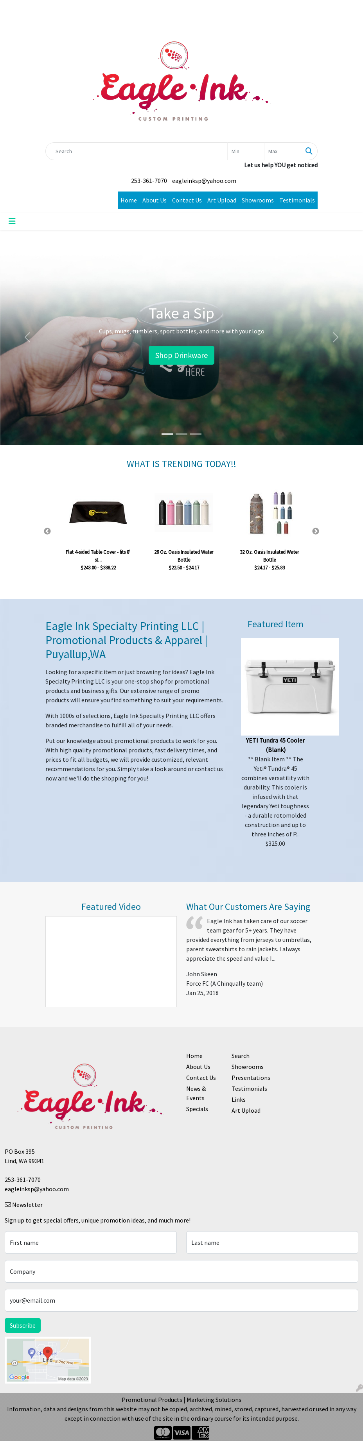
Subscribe (23, 1325)
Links (239, 1099)
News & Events (196, 1093)
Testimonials (297, 200)
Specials (197, 1109)
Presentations (250, 1077)
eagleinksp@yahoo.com (204, 180)
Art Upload (221, 200)
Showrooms (258, 200)
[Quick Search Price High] (282, 151)
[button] (27, 337)
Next (316, 531)
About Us (154, 200)
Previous (47, 531)
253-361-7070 (149, 180)
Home (128, 200)
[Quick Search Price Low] (245, 151)
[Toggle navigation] (12, 221)
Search (241, 1056)
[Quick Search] (136, 151)
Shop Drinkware (181, 355)
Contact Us (187, 200)
